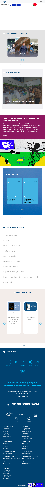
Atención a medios (27, 453)
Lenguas (6, 450)
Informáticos (7, 472)
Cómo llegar (26, 431)
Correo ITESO (7, 478)
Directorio (25, 445)
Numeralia (25, 450)
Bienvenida (6, 430)
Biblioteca (7, 242)
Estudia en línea (7, 438)
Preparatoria (7, 431)
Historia (25, 447)
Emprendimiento (10, 268)
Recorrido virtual (27, 433)
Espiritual (6, 448)
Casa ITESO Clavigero (28, 440)
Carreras (6, 433)
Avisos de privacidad (22, 487)
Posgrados (6, 435)
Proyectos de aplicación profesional (12, 460)
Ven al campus (26, 430)
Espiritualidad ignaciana (13, 273)
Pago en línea (7, 473)
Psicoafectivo (7, 447)
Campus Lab (26, 436)
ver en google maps (22, 398)
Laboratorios (26, 438)
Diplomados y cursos (9, 436)
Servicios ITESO (7, 477)
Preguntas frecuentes (28, 455)
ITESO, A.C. (25, 448)
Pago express (7, 475)
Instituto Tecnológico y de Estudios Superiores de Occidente (22, 385)
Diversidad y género (12, 263)
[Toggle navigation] (41, 1)
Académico (6, 445)
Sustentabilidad (10, 284)
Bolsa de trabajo (27, 451)
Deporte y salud (10, 258)
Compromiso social (11, 247)
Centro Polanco (7, 465)
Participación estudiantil (9, 453)
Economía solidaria (8, 463)
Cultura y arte (9, 252)
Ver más (5, 135)
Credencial (6, 480)
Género (6, 451)
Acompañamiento (11, 237)
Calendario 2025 (27, 465)
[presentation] (4, 325)
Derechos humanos (8, 462)
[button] (20, 211)
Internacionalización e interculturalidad (20, 278)
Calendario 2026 (27, 467)
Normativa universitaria (28, 463)
